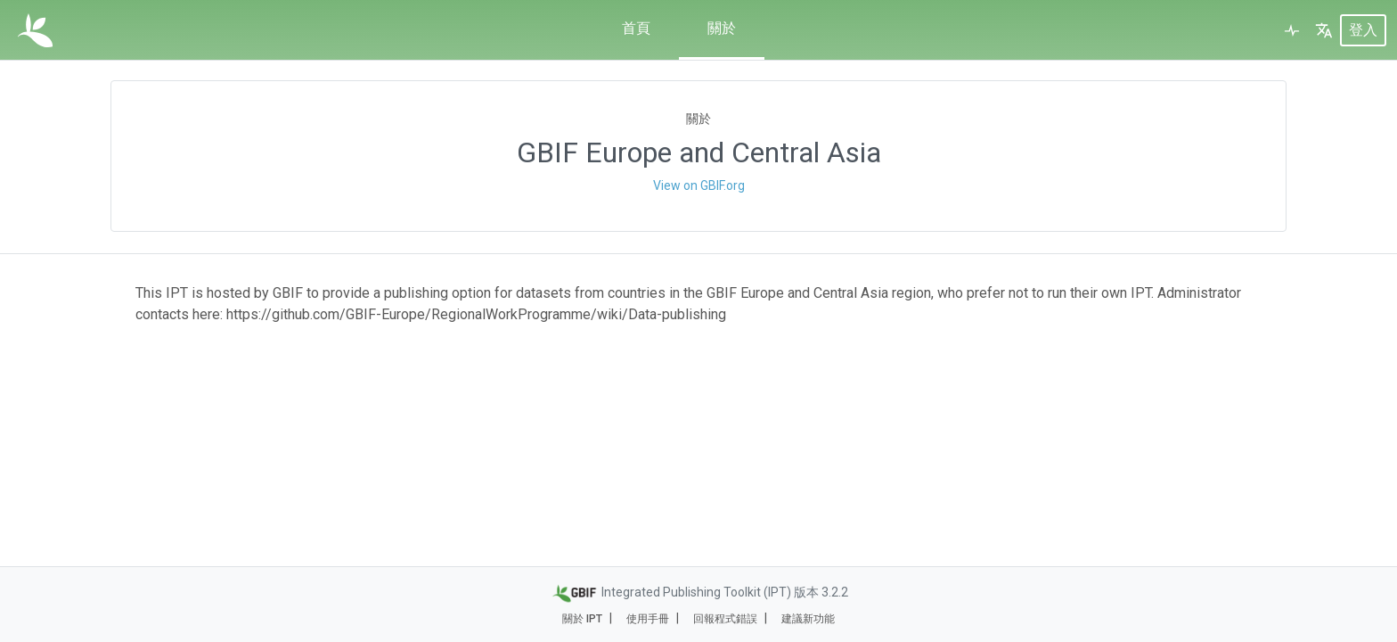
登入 (1363, 29)
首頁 (636, 28)
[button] (1324, 30)
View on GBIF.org (699, 185)
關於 (721, 28)
